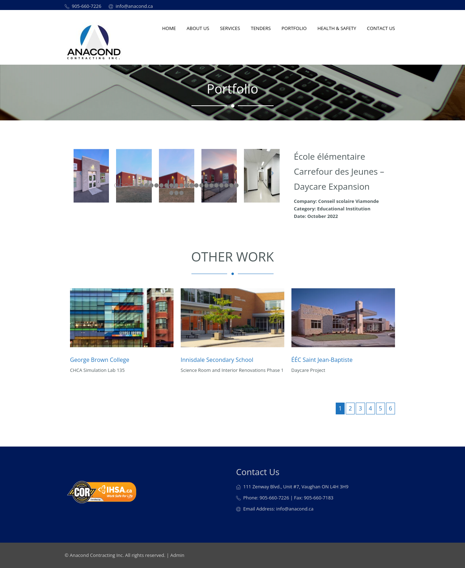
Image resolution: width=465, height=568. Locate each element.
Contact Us (381, 28)
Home (169, 28)
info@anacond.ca (134, 6)
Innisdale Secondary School (217, 360)
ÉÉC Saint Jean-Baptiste (322, 360)
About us (198, 28)
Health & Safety (337, 28)
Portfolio (293, 28)
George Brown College (99, 360)
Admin (177, 555)
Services (230, 28)
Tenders (261, 28)
